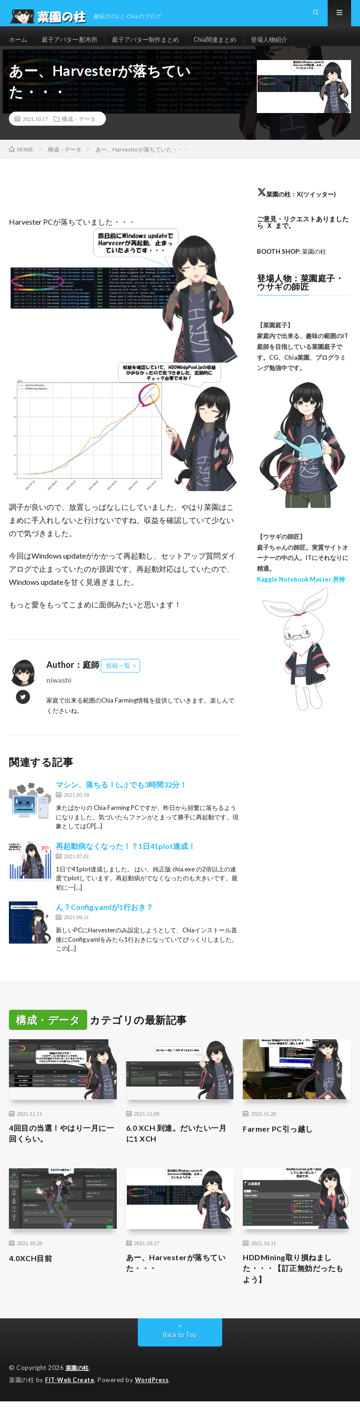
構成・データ (79, 133)
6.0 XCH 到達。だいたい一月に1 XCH (177, 1149)
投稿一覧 (118, 680)
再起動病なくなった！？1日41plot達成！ (125, 860)
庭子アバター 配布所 (73, 47)
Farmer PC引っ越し (281, 1143)
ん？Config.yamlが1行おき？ (104, 921)
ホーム (19, 47)
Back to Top (180, 1356)
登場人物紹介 (285, 47)
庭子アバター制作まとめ (154, 47)
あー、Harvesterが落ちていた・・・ (177, 1281)
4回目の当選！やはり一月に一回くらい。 (59, 1149)
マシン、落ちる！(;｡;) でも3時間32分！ (121, 799)
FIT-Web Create (70, 1401)
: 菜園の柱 (294, 266)
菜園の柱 (78, 1389)
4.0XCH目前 (32, 1275)
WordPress (154, 1401)
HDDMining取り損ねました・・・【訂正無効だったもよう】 (295, 1288)
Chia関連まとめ (228, 47)
